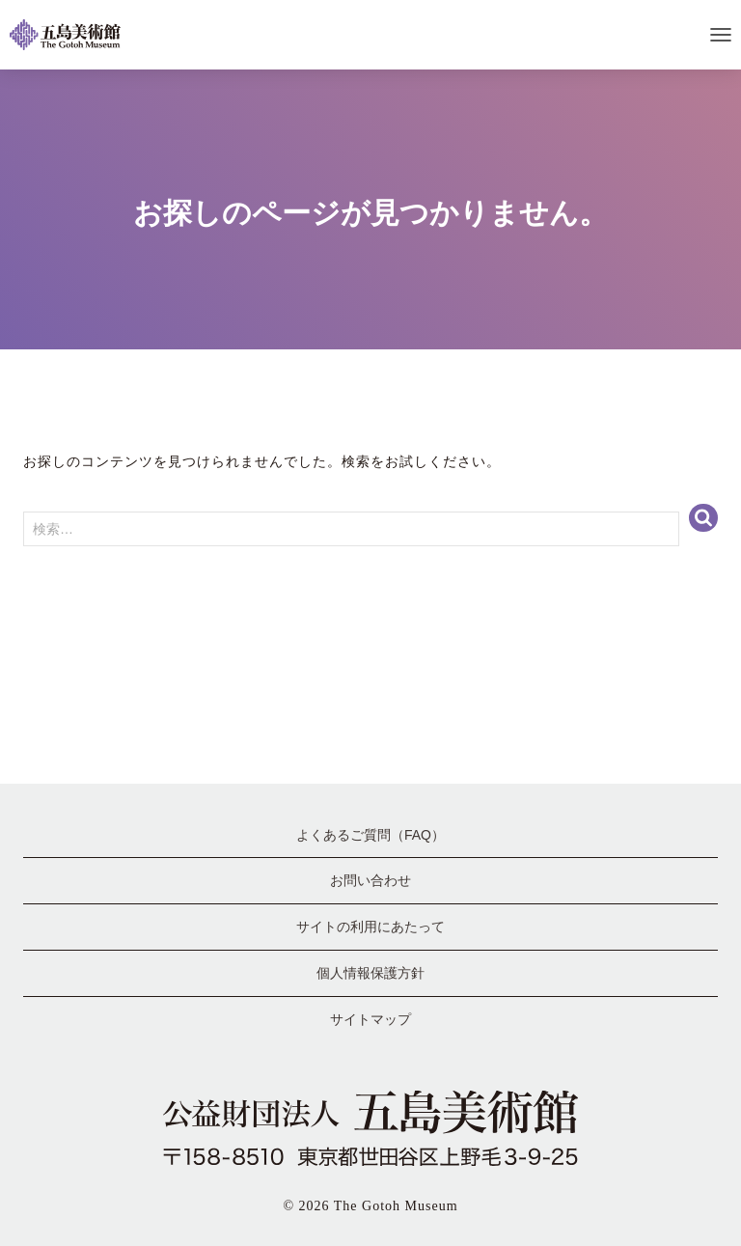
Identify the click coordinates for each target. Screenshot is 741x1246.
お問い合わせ (370, 880)
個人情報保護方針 (370, 973)
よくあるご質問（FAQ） (370, 835)
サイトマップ (370, 1019)
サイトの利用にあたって (370, 926)
